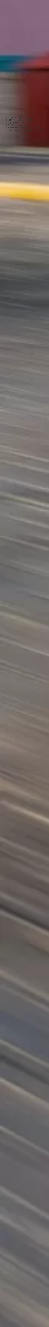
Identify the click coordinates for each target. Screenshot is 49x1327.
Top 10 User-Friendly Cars (19, 122)
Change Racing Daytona (18, 117)
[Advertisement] (24, 43)
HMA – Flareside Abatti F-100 (20, 120)
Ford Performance (16, 125)
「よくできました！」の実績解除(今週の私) (25, 130)
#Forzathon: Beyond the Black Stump (24, 127)
